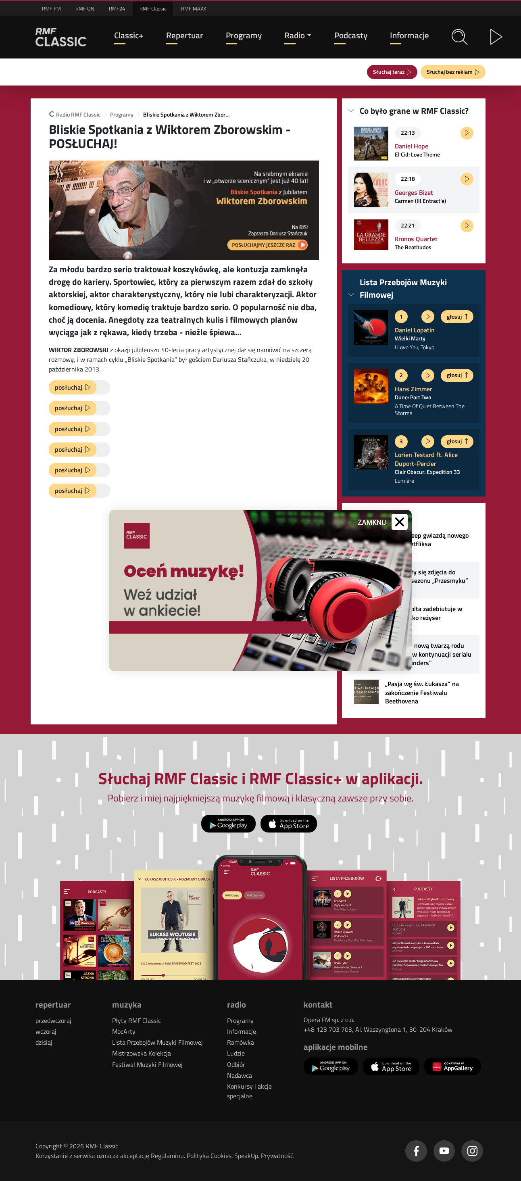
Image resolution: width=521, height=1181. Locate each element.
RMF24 (117, 8)
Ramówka (240, 1042)
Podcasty (350, 35)
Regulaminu (167, 1155)
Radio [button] (294, 35)
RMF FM (51, 8)
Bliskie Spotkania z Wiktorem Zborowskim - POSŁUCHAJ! (187, 115)
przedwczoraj (53, 1020)
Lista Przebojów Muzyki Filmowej (157, 1042)
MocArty (123, 1031)
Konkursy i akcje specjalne (249, 1091)
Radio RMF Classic (74, 115)
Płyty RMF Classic (136, 1020)
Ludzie (236, 1053)
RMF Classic (153, 8)
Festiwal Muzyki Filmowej (147, 1064)
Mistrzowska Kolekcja (141, 1053)
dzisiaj (43, 1042)
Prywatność (277, 1155)
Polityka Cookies (209, 1155)
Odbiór (236, 1064)
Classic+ (129, 35)
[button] (460, 37)
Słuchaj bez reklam (451, 71)
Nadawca (239, 1075)
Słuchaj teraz (390, 71)
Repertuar (184, 35)
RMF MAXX (193, 8)
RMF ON (84, 8)
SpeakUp (246, 1155)
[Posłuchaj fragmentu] (467, 133)
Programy (244, 35)
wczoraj (45, 1031)
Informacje (409, 35)
